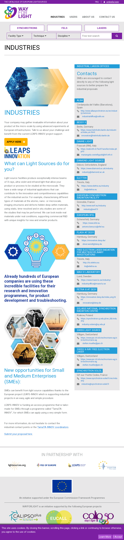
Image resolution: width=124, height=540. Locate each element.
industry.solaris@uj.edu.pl (93, 324)
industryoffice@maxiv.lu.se (94, 284)
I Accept (117, 536)
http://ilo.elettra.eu (91, 263)
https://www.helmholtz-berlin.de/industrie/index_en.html (98, 131)
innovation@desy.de (92, 303)
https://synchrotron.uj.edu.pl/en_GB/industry (99, 320)
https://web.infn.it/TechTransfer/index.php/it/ (99, 150)
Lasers (102, 28)
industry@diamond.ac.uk (93, 172)
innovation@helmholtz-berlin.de (95, 136)
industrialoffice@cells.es (93, 116)
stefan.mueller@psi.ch (93, 343)
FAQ (97, 2)
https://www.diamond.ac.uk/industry (97, 168)
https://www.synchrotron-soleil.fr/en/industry (99, 379)
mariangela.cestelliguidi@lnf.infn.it (96, 155)
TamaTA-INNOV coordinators (52, 427)
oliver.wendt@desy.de (92, 244)
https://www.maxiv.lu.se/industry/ (96, 280)
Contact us (107, 16)
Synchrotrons (27, 28)
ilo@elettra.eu (90, 189)
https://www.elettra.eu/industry (95, 186)
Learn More (105, 536)
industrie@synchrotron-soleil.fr (95, 384)
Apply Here (14, 141)
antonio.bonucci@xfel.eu (93, 227)
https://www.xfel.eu (91, 223)
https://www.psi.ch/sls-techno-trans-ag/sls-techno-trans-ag (99, 339)
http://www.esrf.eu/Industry (94, 206)
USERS (73, 16)
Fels (64, 28)
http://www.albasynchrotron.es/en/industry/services (99, 112)
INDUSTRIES (58, 16)
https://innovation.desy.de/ (94, 240)
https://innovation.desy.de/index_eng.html (98, 298)
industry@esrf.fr (91, 209)
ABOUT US (88, 16)
